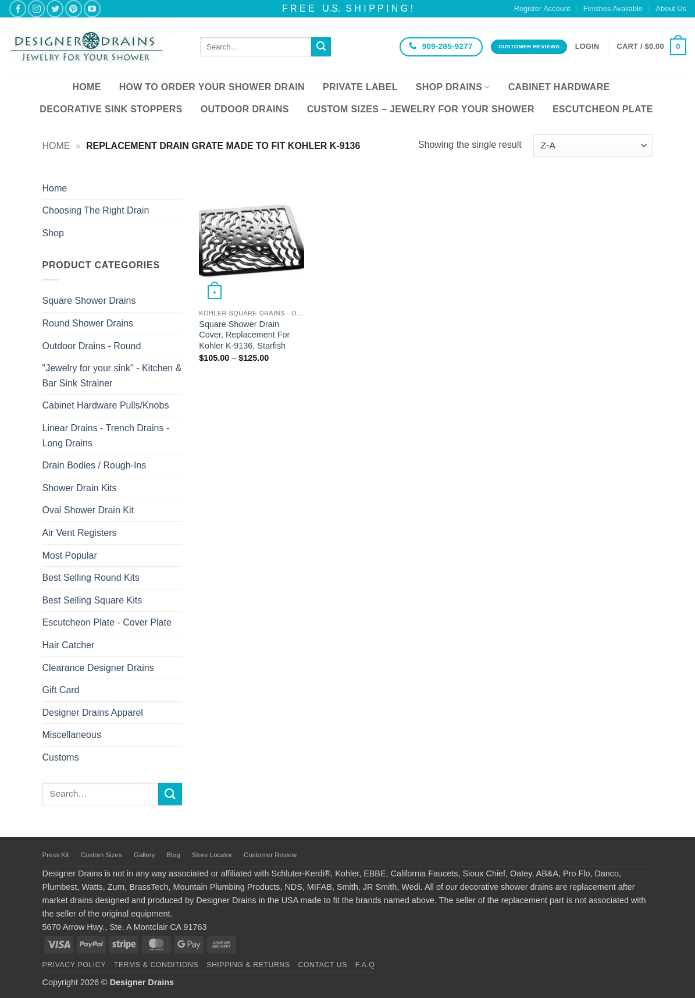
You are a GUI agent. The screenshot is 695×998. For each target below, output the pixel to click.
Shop (53, 233)
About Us (670, 8)
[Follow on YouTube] (92, 8)
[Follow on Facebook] (17, 8)
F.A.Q (365, 965)
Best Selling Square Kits (92, 600)
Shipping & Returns (248, 965)
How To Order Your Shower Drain (212, 87)
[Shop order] (593, 145)
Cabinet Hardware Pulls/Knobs (105, 405)
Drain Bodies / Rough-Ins (94, 465)
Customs (60, 757)
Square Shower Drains (89, 301)
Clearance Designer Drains (98, 668)
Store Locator (212, 854)
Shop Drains (453, 87)
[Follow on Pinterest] (73, 8)
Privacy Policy (74, 965)
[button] (587, 46)
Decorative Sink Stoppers (111, 109)
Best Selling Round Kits (91, 578)
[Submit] (321, 47)
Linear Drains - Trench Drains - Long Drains (106, 435)
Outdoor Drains (245, 109)
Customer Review (270, 854)
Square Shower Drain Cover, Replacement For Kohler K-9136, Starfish (244, 334)
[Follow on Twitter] (55, 8)
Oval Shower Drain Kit (88, 510)
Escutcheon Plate (603, 109)
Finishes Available (613, 8)
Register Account (542, 8)
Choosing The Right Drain (95, 210)
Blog (173, 854)
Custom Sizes (101, 854)
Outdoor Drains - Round (91, 346)
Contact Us (323, 965)
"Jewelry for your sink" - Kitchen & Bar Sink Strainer (112, 375)
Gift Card (61, 690)
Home (86, 87)
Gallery (144, 854)
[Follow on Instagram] (36, 8)
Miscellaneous (71, 735)
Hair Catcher (68, 645)
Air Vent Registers (79, 533)
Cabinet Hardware (559, 87)
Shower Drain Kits (79, 488)
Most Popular (69, 555)
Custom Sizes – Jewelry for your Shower (420, 109)
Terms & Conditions (156, 965)
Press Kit (55, 854)
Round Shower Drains (88, 323)
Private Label (360, 87)
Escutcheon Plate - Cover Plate (107, 622)
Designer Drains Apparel (92, 713)
